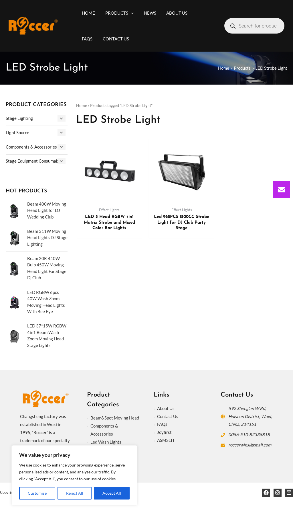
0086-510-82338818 (249, 434)
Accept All (111, 493)
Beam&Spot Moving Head (114, 417)
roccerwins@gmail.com (249, 444)
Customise (37, 493)
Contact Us (167, 416)
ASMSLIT (166, 440)
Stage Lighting (19, 118)
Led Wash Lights (105, 441)
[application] (128, 13)
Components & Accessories (31, 146)
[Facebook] (266, 493)
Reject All (74, 493)
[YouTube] (289, 493)
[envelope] (281, 189)
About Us (166, 408)
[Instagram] (278, 493)
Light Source (17, 132)
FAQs (162, 424)
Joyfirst (164, 432)
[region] (74, 475)
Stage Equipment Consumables (35, 160)
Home (81, 105)
